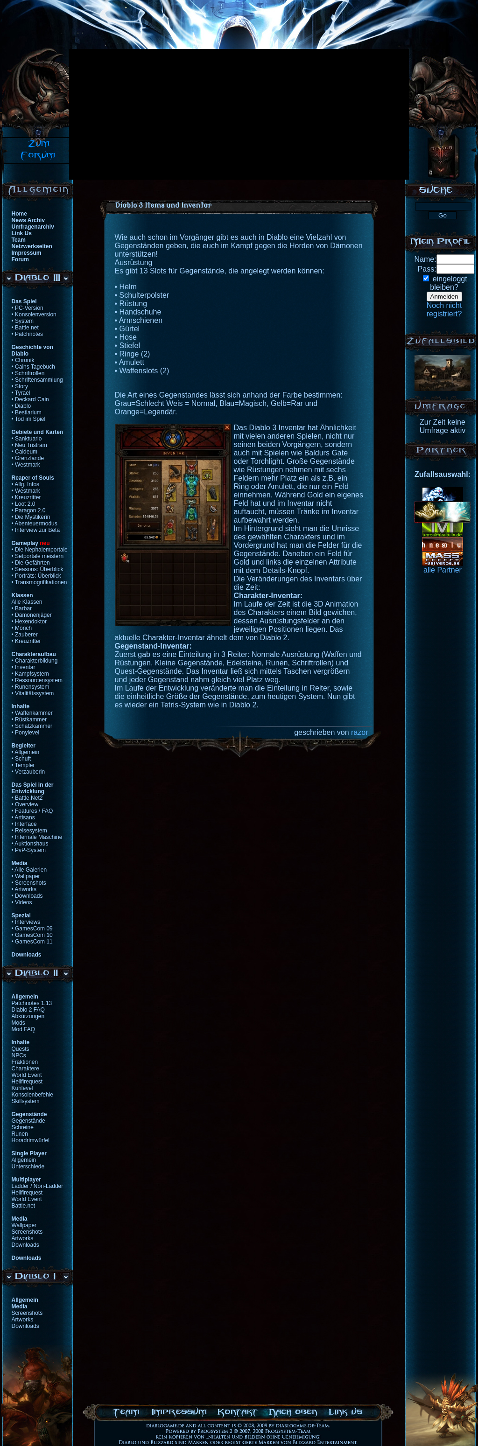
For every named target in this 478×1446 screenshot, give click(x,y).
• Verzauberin (28, 771)
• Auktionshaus (30, 843)
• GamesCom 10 (32, 935)
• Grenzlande (28, 458)
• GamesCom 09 (32, 928)
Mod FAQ (23, 1029)
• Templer (23, 765)
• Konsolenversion (34, 314)
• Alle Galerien (29, 869)
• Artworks (24, 889)
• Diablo (21, 406)
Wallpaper (24, 1225)
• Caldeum (25, 451)
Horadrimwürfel (30, 1140)
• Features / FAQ (32, 811)
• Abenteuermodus (34, 523)
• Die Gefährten (31, 562)
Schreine (23, 1127)
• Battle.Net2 (27, 798)
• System (23, 321)
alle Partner (442, 570)
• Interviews (26, 922)
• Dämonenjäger (32, 615)
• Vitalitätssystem (33, 693)
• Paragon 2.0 (29, 510)
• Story (20, 386)
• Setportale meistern (38, 556)
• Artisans (23, 817)
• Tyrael (21, 393)
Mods (18, 1023)
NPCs (19, 1055)
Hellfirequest (27, 1081)
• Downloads (27, 896)
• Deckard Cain (30, 399)
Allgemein (24, 1160)
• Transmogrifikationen (39, 582)
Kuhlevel (22, 1088)
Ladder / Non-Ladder (37, 1186)
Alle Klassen (27, 602)
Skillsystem (26, 1101)
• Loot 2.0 (23, 504)
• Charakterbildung (35, 660)
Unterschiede (28, 1166)
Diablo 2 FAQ (28, 1009)
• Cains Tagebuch (33, 366)
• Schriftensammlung (37, 380)
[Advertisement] (196, 114)
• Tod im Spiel (29, 419)
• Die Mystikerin (31, 517)
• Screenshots (29, 883)
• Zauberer (25, 634)
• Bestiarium (27, 412)
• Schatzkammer (32, 726)
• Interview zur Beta (36, 530)
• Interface (24, 824)
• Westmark (26, 464)
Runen (20, 1134)
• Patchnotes (27, 334)
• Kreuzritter (26, 497)
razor (359, 732)
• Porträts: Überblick (36, 576)
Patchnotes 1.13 (32, 1003)
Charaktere (25, 1068)
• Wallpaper (26, 876)
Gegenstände (28, 1121)
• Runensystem (30, 687)
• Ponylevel (26, 732)
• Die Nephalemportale (40, 549)
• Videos (22, 902)
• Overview (25, 804)
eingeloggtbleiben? (448, 283)
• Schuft (21, 758)
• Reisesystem (29, 830)
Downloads (25, 1245)
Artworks (23, 1238)
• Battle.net (25, 327)
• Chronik (23, 360)
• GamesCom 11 (32, 941)
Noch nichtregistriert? (444, 309)
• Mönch (22, 628)
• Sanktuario (27, 438)
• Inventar (23, 667)
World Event (27, 1075)
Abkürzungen (28, 1016)
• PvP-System (29, 850)
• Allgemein (26, 752)
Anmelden (444, 296)
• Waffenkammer (32, 713)
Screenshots (27, 1232)
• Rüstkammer (29, 719)
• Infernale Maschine (37, 837)
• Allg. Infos (26, 484)
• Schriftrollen (28, 373)
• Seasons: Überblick (37, 569)
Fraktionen (25, 1062)
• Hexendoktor (29, 621)
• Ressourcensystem (37, 680)
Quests (20, 1049)
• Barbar (22, 608)
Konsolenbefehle (32, 1094)
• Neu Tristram (29, 445)
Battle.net (23, 1205)
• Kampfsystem (30, 674)
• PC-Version (27, 308)
